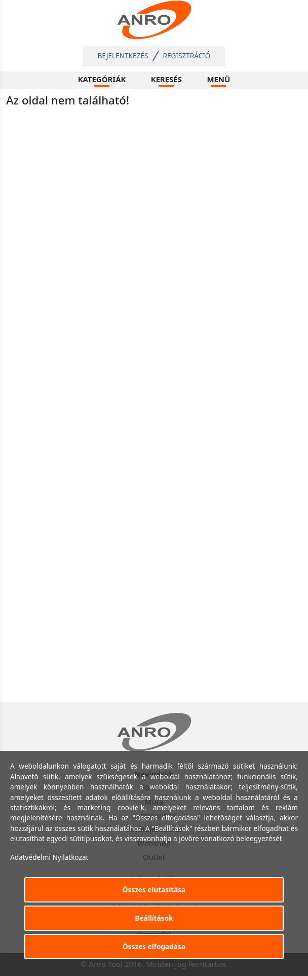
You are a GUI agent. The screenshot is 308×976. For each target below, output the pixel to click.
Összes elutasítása (154, 889)
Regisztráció (186, 55)
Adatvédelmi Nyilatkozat (49, 857)
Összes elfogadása (154, 946)
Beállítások (154, 918)
